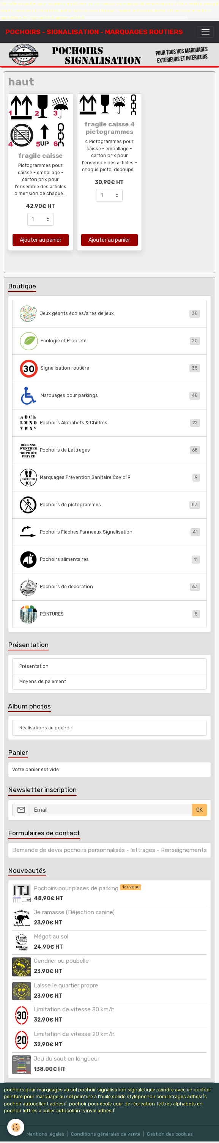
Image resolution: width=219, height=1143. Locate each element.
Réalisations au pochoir (45, 728)
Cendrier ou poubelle (61, 960)
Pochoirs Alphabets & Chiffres (109, 423)
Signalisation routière (109, 368)
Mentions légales (46, 1134)
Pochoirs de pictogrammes (109, 505)
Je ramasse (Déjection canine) (74, 912)
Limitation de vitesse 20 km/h (74, 1034)
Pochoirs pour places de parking (77, 888)
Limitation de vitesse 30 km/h (74, 1009)
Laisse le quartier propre (66, 985)
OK (199, 810)
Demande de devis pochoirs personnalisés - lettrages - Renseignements (109, 850)
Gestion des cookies (170, 1134)
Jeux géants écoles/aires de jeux (109, 313)
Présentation (34, 666)
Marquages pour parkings (109, 395)
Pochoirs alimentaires (109, 559)
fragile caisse (40, 155)
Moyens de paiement (42, 681)
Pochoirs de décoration (109, 587)
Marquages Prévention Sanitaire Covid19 (109, 477)
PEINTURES (109, 614)
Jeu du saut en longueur (66, 1058)
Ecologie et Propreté (109, 341)
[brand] (94, 32)
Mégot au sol (51, 936)
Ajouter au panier (40, 240)
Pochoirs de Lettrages (109, 450)
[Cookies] (16, 1127)
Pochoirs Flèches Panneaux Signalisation (109, 532)
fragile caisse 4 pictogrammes (109, 127)
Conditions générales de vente (105, 1134)
